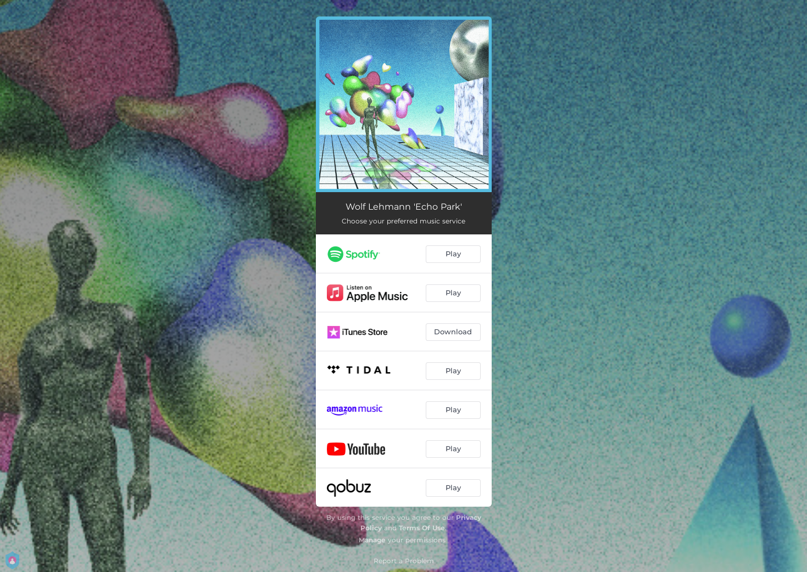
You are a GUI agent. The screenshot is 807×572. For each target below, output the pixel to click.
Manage (372, 540)
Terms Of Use (422, 528)
